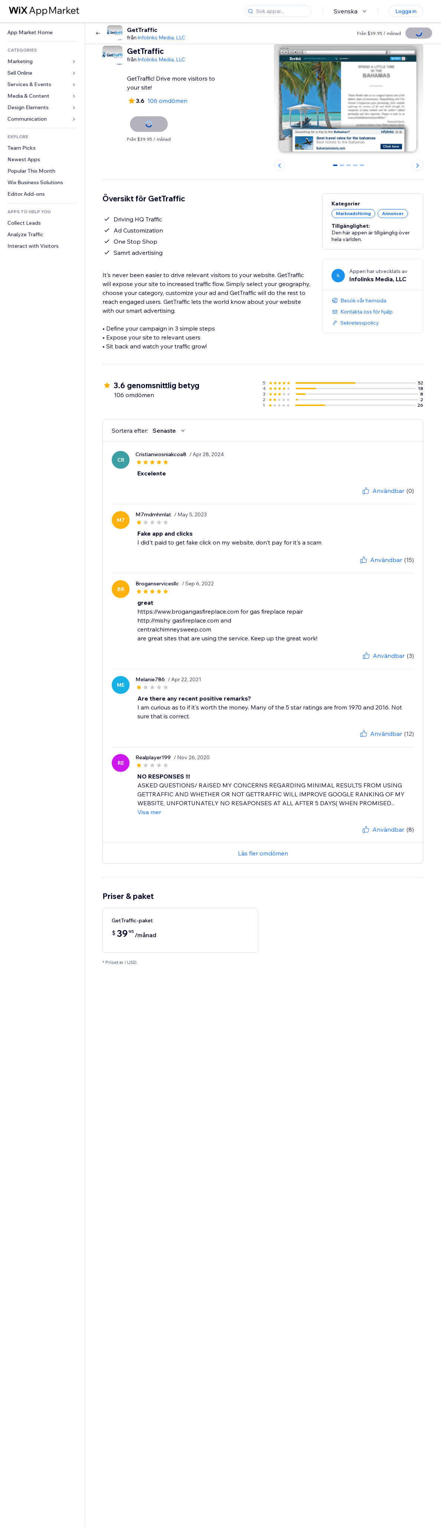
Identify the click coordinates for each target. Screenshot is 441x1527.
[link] (42, 32)
